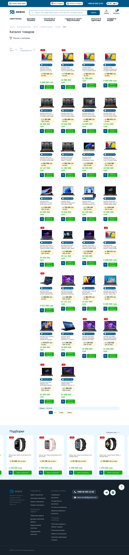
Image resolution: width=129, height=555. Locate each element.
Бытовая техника (31, 20)
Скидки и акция (111, 20)
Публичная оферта (37, 515)
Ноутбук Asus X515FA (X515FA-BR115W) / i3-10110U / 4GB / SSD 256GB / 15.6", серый (110, 292)
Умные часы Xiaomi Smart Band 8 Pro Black (20, 455)
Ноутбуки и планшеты (49, 20)
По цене (13, 50)
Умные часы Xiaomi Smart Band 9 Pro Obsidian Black (80, 455)
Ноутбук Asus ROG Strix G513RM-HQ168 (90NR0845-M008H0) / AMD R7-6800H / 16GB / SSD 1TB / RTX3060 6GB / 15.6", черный (110, 338)
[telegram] (106, 492)
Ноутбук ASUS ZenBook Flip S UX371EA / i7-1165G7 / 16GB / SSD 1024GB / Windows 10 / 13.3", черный (68, 338)
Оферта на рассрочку (58, 534)
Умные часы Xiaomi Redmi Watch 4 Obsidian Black (109, 455)
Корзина (116, 12)
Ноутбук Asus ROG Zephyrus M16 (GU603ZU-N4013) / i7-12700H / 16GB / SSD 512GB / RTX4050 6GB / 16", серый (68, 383)
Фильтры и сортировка (20, 38)
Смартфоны (15, 19)
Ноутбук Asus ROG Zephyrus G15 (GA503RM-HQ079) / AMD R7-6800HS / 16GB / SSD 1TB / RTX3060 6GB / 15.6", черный (46, 383)
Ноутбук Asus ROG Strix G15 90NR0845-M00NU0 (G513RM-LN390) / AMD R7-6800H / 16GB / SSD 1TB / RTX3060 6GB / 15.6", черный (88, 338)
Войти (106, 12)
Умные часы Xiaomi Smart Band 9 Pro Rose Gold (50, 455)
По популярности (27, 50)
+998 (94, 4)
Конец (69, 412)
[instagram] (113, 492)
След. (61, 412)
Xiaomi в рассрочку (37, 501)
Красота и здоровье (96, 20)
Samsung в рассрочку (38, 498)
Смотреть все (111, 432)
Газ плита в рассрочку (59, 507)
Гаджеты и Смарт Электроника (73, 20)
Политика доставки (58, 530)
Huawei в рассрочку (37, 505)
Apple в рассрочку (36, 495)
